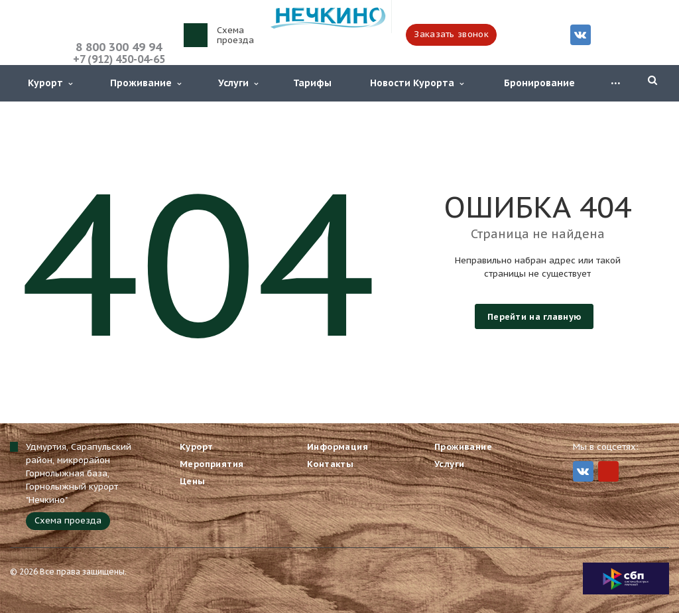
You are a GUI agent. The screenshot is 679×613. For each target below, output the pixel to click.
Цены (193, 481)
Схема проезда (235, 35)
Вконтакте (580, 34)
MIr (608, 471)
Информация (337, 446)
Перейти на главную (534, 316)
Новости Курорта (416, 83)
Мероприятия (211, 464)
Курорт (50, 83)
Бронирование (539, 83)
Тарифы (312, 83)
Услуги (238, 83)
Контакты (330, 464)
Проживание (145, 83)
